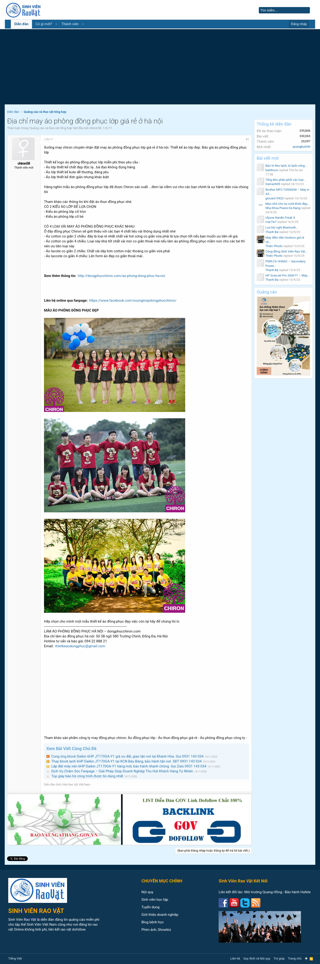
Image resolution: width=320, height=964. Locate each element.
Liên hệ (235, 958)
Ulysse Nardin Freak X (280, 217)
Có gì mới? (44, 24)
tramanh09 (272, 184)
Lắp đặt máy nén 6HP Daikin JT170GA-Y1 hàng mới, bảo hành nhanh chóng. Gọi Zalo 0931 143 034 (128, 766)
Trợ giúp (279, 958)
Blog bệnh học (152, 922)
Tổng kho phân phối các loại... (285, 180)
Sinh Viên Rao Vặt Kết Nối (243, 880)
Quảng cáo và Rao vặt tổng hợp (51, 128)
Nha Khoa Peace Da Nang (282, 208)
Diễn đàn (21, 24)
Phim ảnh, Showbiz (156, 930)
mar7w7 (270, 222)
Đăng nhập (299, 24)
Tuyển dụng (150, 907)
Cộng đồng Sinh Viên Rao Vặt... (286, 251)
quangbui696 (301, 146)
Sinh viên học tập (154, 899)
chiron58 (95, 128)
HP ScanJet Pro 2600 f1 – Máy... (287, 275)
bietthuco (271, 170)
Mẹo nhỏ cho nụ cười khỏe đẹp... (287, 203)
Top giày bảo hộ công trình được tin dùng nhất (87, 776)
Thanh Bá (271, 232)
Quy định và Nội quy (256, 958)
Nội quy (147, 892)
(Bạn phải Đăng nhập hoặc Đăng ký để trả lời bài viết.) (213, 850)
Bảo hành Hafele (298, 892)
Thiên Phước (274, 246)
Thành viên (70, 24)
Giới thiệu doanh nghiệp (159, 915)
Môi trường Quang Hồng (263, 892)
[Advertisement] (160, 69)
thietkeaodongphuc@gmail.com (80, 646)
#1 (247, 139)
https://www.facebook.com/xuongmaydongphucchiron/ (132, 300)
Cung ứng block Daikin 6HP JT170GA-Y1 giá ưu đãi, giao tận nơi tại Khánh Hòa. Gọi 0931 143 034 (127, 756)
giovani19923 (274, 198)
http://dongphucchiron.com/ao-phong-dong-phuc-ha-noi (121, 276)
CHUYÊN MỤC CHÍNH (161, 880)
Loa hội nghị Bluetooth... (281, 227)
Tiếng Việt (15, 958)
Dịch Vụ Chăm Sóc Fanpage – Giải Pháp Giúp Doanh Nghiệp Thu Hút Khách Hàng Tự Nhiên (122, 771)
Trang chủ (294, 958)
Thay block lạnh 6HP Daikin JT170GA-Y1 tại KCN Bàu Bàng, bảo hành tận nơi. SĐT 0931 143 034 (126, 761)
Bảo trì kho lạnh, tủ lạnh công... (286, 165)
